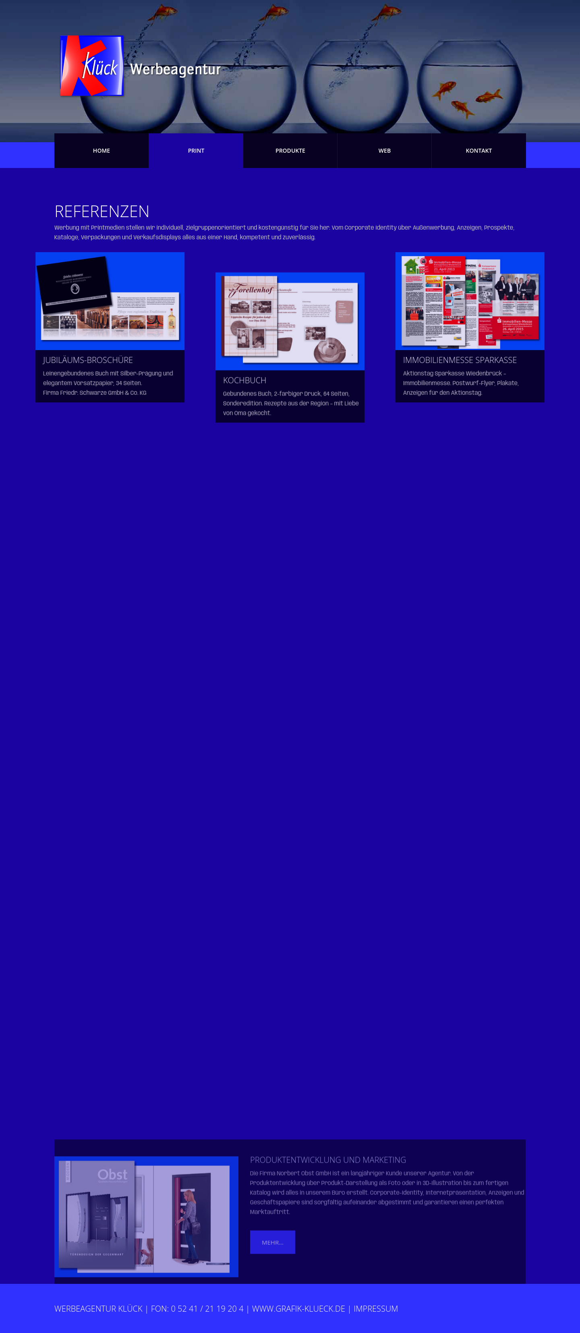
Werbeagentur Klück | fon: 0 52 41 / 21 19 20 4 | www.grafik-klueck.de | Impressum (226, 1308)
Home (101, 150)
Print (196, 150)
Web (385, 150)
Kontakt (479, 150)
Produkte (290, 150)
